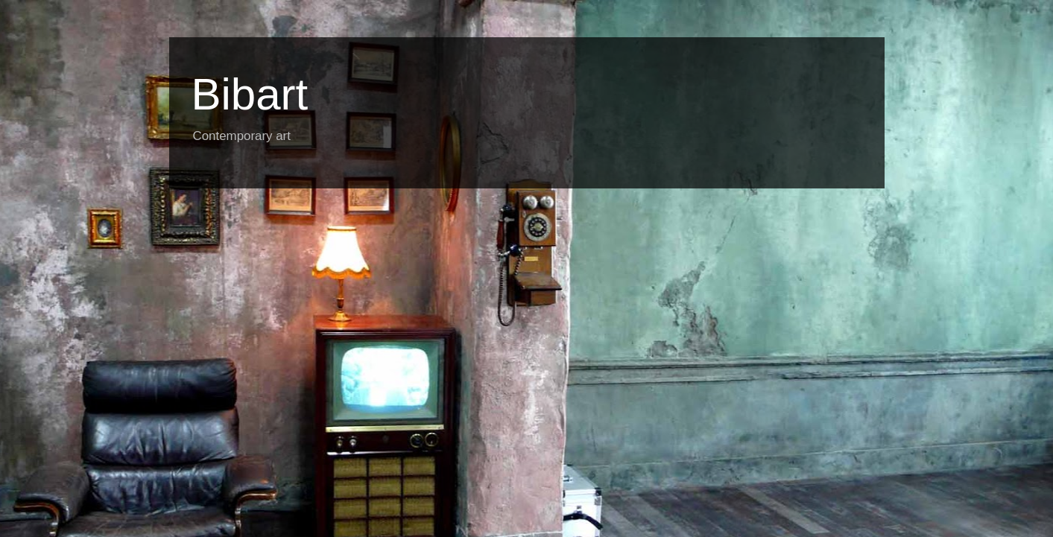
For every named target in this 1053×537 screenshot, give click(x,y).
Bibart (250, 94)
